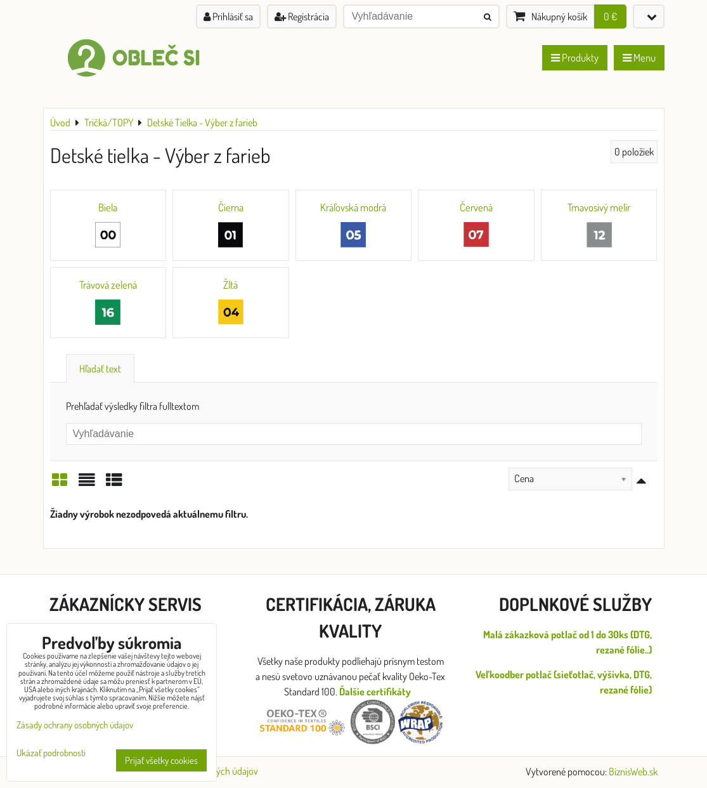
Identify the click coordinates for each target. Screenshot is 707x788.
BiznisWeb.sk (633, 771)
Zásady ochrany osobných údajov (74, 725)
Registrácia (302, 16)
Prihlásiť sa (228, 16)
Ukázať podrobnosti (51, 753)
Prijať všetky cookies (161, 760)
